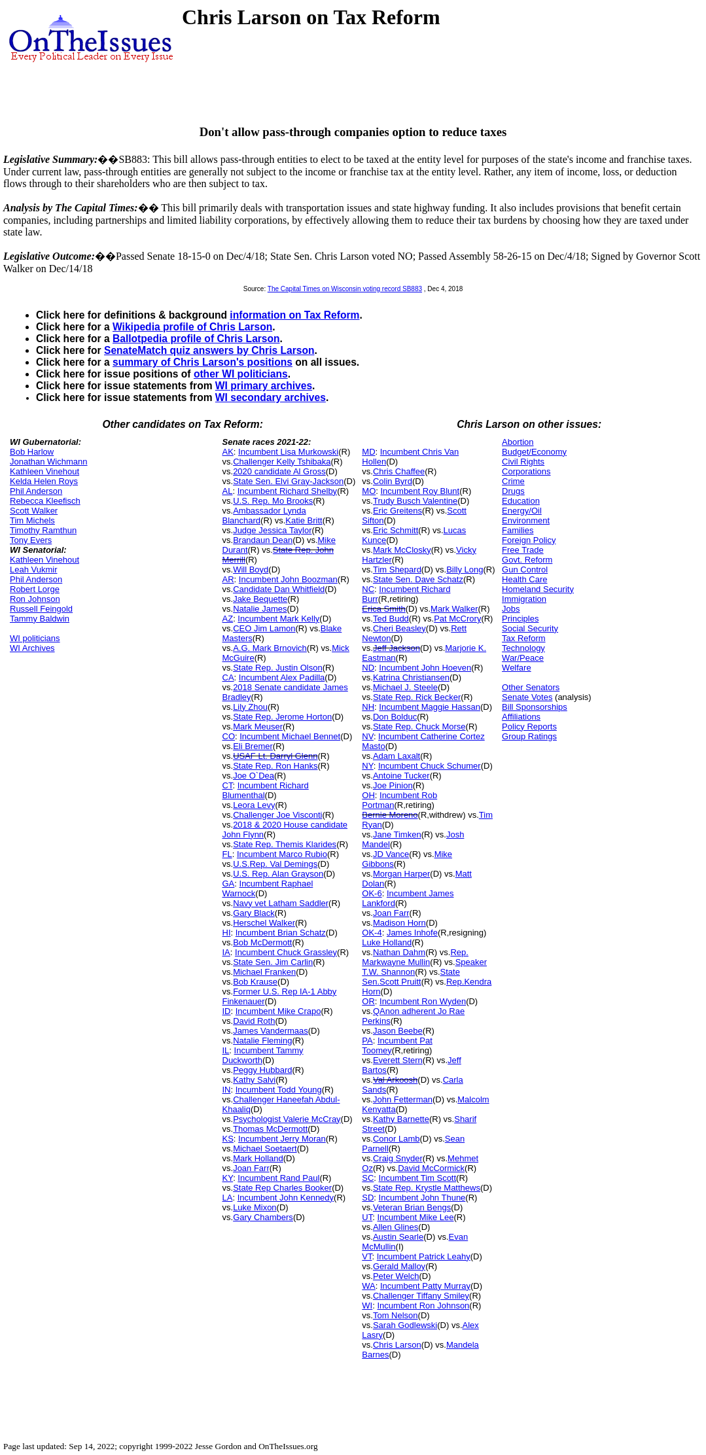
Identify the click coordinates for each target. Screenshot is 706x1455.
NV (368, 736)
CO (229, 736)
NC (368, 589)
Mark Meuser (258, 726)
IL (226, 1050)
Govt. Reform (527, 560)
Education (521, 501)
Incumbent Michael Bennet (289, 736)
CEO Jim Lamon (264, 628)
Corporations (526, 471)
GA (228, 883)
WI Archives (32, 648)
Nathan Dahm (399, 952)
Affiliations (521, 717)
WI (367, 1305)
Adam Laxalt (396, 756)
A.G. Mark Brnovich (270, 648)
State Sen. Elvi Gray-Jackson (288, 481)
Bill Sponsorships (534, 707)
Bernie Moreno (389, 815)
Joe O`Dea (253, 775)
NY (367, 766)
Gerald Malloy (399, 1266)
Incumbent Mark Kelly (278, 618)
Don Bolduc (395, 717)
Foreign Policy (529, 540)
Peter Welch (396, 1276)
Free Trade (523, 550)
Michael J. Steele (405, 687)
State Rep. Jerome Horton (282, 717)
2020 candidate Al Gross (279, 471)
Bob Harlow (32, 452)
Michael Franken (264, 972)
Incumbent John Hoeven (425, 668)
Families (517, 530)
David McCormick (431, 1168)
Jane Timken (397, 834)
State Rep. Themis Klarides (284, 844)
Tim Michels (32, 520)
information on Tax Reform (294, 315)
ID (226, 1011)
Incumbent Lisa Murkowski (288, 452)
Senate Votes (527, 697)
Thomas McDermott (270, 1129)
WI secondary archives (270, 397)
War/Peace (523, 658)
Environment (526, 520)
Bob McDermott (262, 942)
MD (368, 452)
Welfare (516, 668)
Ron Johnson (35, 599)
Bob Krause (255, 982)
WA (368, 1286)
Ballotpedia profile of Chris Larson (196, 338)
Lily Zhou (250, 707)
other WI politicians (241, 373)
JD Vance (391, 854)
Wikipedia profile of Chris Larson (192, 326)
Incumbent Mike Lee (415, 1217)
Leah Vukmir (34, 569)
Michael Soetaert (265, 1148)
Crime (513, 481)
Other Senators (530, 687)
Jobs (511, 609)
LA (227, 1197)
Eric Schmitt (395, 530)
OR (368, 1001)
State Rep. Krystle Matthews (426, 1188)
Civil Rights (523, 461)
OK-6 (371, 893)
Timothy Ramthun (43, 530)
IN (226, 1090)
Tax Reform (523, 638)
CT (227, 785)
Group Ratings (529, 736)
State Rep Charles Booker (282, 1188)
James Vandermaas (270, 1031)
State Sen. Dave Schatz (418, 579)
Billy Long (464, 569)
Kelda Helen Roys (44, 481)
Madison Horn (399, 923)
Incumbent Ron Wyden (422, 1001)
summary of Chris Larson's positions (202, 362)
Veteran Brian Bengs (412, 1207)
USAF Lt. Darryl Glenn (275, 756)
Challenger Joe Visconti (277, 815)
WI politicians (35, 638)
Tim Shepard (397, 569)
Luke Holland (387, 942)
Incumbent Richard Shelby (287, 491)
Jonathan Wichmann (49, 461)
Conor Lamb (396, 1139)
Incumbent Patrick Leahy (423, 1256)
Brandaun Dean (262, 540)
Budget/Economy (534, 452)
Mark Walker (454, 609)
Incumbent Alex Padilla (282, 677)
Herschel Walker (264, 923)
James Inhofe (412, 933)
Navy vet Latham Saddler (280, 903)
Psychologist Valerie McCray (286, 1119)
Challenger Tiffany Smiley (421, 1296)
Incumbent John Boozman (288, 579)
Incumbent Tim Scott (418, 1178)
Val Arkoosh (395, 1080)
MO (369, 491)
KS (228, 1139)
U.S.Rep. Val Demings (275, 864)
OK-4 (371, 933)
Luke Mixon (254, 1207)
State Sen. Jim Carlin (273, 962)
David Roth (254, 1021)
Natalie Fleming (262, 1040)
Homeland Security (538, 589)
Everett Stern (398, 1060)
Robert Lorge (35, 589)
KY (228, 1178)
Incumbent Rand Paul (278, 1178)
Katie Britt (303, 520)
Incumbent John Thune (422, 1197)
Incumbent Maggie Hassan (429, 707)
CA (228, 677)
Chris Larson (397, 1345)
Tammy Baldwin (39, 618)
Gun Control (525, 569)
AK (228, 452)
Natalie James (260, 609)
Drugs (513, 491)
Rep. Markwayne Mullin (415, 957)
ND (368, 668)
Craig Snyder (398, 1158)
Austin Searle (398, 1237)
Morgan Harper (401, 874)
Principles (520, 618)
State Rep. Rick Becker (417, 697)
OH (368, 795)
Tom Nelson (395, 1315)
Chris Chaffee (399, 471)
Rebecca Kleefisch (45, 501)
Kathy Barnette (401, 1119)
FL (227, 854)
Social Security (530, 628)
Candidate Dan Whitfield (279, 589)
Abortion (517, 442)
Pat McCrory (457, 618)
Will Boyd (250, 569)
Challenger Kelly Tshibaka (281, 461)
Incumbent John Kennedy (286, 1197)
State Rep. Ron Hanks (275, 766)
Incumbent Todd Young (279, 1090)
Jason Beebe (398, 1031)
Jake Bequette (260, 599)
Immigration (524, 599)
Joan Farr (251, 1168)
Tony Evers (31, 540)
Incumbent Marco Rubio (282, 854)
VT (367, 1256)
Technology (523, 648)
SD (368, 1197)
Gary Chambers (263, 1217)
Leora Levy (254, 805)
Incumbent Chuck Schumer (429, 766)
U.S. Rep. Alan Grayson (278, 874)
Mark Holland (258, 1158)
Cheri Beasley (399, 628)
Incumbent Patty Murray (425, 1286)
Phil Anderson (36, 491)
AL (227, 491)
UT (367, 1217)
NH (368, 707)
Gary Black (254, 913)
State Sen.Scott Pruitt (411, 977)
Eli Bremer (253, 746)
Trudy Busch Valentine (415, 501)
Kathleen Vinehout (44, 471)
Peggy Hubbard (262, 1070)
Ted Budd (391, 618)
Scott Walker (34, 511)
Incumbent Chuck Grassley (286, 952)
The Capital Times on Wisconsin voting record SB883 (345, 288)
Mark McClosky (402, 550)
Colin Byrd (392, 481)
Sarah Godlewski (405, 1325)
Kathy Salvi (254, 1080)
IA (226, 952)
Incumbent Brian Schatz (281, 933)
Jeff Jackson (396, 648)
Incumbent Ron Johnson (423, 1305)
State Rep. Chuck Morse (419, 726)
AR (228, 579)
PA (367, 1040)
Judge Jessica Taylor (272, 530)
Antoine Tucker (401, 775)
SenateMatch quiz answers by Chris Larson (209, 350)
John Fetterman (402, 1099)
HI (226, 933)
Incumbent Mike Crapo (278, 1011)
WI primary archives (263, 385)
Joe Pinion (393, 785)
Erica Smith (383, 609)
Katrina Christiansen (411, 677)
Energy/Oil (522, 511)
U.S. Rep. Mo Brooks (273, 501)
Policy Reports (529, 726)
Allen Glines (395, 1227)
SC (368, 1178)
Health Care (524, 579)
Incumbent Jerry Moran (282, 1139)
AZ (228, 618)
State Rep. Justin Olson (278, 668)
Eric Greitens (397, 511)
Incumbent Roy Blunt (419, 491)
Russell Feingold (41, 609)
